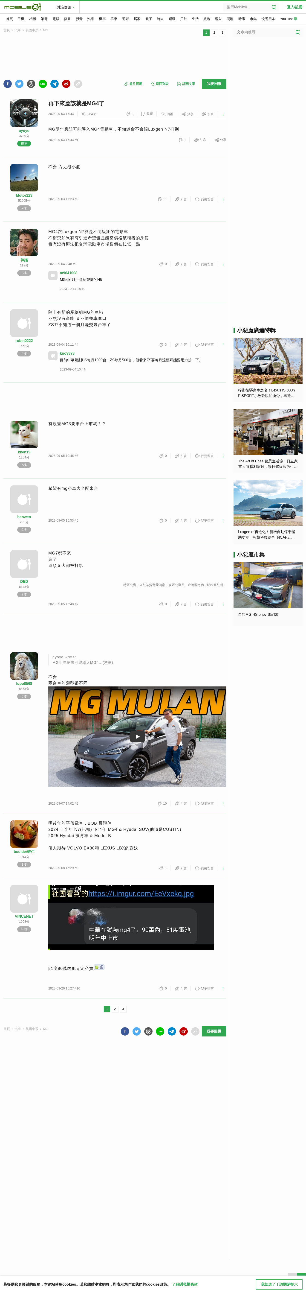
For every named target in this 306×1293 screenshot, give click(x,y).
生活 (195, 19)
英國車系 (32, 30)
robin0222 (24, 341)
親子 (148, 19)
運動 (172, 19)
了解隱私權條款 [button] (185, 1284)
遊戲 (125, 19)
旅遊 (206, 19)
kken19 (24, 452)
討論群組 (64, 7)
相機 (32, 19)
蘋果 (67, 19)
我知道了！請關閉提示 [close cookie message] (279, 1284)
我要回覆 (214, 84)
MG (45, 30)
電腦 (55, 19)
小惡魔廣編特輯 (256, 330)
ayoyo (24, 131)
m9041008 (69, 273)
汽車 (90, 19)
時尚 (160, 19)
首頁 (9, 19)
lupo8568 (24, 684)
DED (24, 582)
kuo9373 (67, 353)
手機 (20, 19)
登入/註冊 (295, 7)
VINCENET (24, 916)
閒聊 (230, 19)
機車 (102, 19)
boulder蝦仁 (24, 852)
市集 (253, 19)
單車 (113, 19)
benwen (24, 517)
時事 (241, 19)
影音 (79, 19)
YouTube (288, 19)
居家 (137, 19)
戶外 (183, 19)
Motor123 (24, 195)
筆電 (44, 19)
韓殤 (24, 260)
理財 (218, 19)
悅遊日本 (268, 19)
